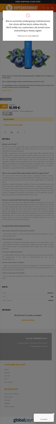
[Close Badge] (53, 414)
